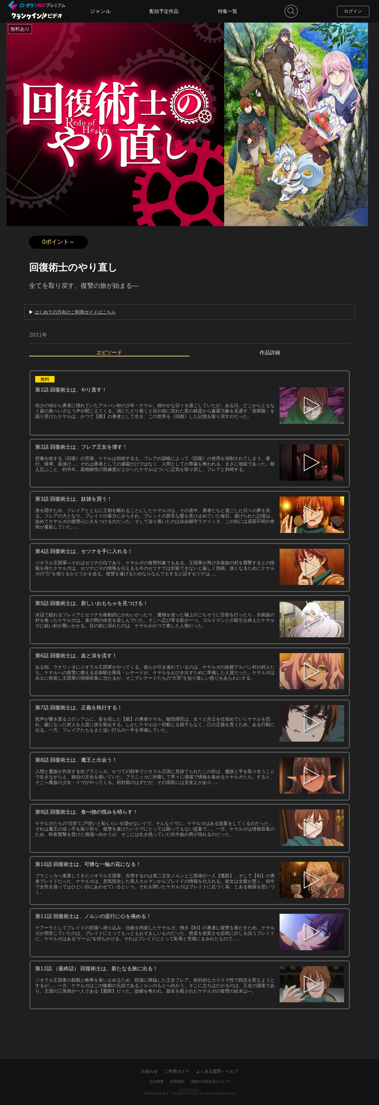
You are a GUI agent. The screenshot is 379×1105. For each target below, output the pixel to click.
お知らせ (149, 1071)
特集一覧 (227, 11)
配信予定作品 (164, 11)
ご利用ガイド (176, 1071)
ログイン (353, 11)
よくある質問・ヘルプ (217, 1071)
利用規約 (177, 1081)
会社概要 (156, 1081)
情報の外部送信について (210, 1081)
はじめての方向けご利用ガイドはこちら (75, 312)
